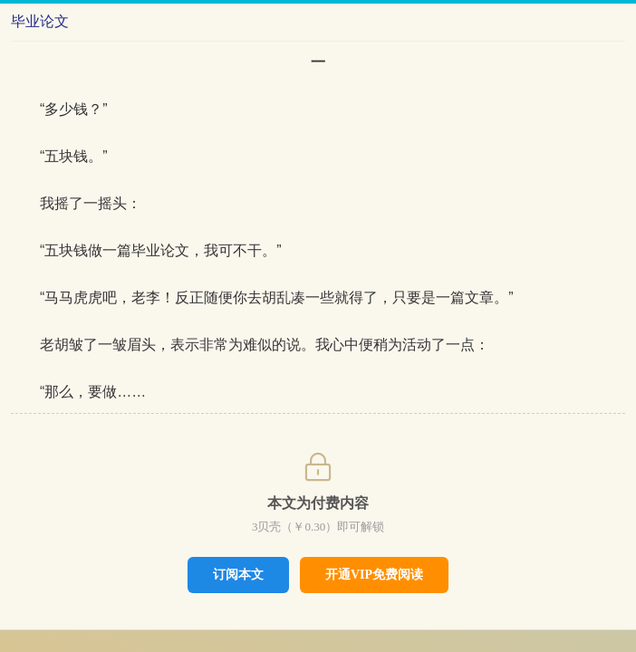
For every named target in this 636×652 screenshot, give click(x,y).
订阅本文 (238, 574)
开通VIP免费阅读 (374, 574)
